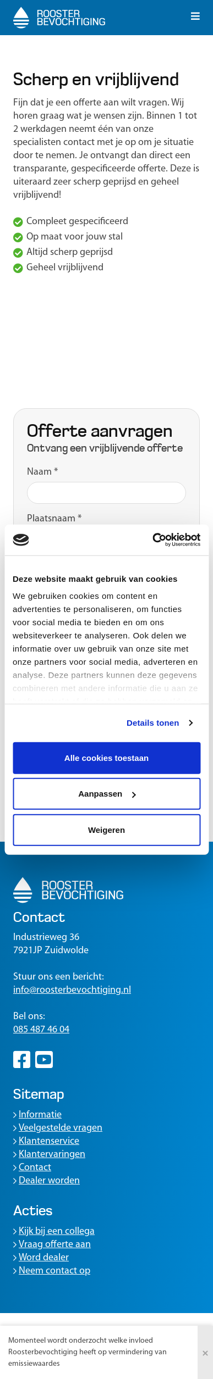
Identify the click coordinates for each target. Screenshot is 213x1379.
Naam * (42, 472)
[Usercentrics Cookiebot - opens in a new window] (152, 540)
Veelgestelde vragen (57, 1128)
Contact (32, 1168)
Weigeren (106, 829)
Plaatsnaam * (54, 519)
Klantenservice (46, 1141)
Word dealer (41, 1258)
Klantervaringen (49, 1154)
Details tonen (153, 722)
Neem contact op (51, 1271)
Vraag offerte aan (52, 1244)
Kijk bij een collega (54, 1231)
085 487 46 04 (41, 1030)
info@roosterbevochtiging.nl (72, 990)
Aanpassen (106, 793)
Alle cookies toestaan (106, 757)
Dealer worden (46, 1181)
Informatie (37, 1115)
